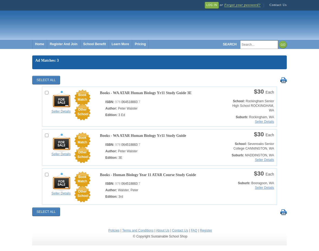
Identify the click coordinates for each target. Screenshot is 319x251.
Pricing (140, 44)
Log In (211, 5)
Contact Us (278, 5)
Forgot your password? (242, 5)
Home (39, 44)
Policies (113, 230)
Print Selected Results (283, 80)
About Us (162, 230)
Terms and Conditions (138, 230)
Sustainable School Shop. (113, 22)
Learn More (120, 44)
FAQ (194, 230)
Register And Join (63, 44)
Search (230, 44)
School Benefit (94, 44)
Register (206, 230)
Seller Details (61, 111)
